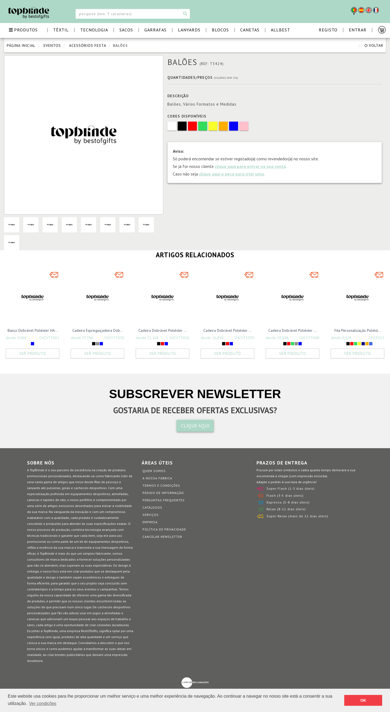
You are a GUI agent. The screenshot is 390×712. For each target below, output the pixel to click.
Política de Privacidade (164, 529)
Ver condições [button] (43, 703)
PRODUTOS (23, 29)
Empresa (150, 522)
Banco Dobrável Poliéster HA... (33, 330)
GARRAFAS (155, 29)
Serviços (150, 515)
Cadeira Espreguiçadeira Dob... (97, 330)
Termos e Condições (161, 485)
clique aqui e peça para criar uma (231, 174)
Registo (328, 29)
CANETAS (249, 29)
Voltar (373, 45)
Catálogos (152, 507)
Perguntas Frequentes (163, 500)
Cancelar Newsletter (162, 537)
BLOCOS (220, 29)
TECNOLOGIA (94, 29)
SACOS (126, 29)
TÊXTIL (61, 29)
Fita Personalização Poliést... (357, 330)
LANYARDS (189, 29)
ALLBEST (280, 29)
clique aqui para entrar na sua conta (250, 166)
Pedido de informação (163, 493)
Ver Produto (32, 353)
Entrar (357, 29)
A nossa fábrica (157, 478)
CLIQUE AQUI (195, 425)
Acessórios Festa (87, 45)
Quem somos (154, 471)
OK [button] (363, 700)
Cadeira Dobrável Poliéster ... (162, 330)
